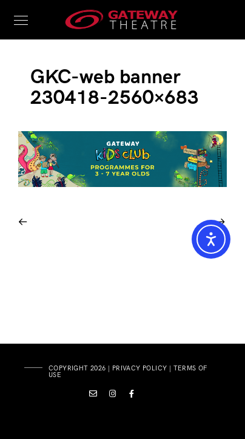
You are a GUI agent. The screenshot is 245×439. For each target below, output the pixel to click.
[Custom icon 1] (93, 396)
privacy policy (139, 368)
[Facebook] (132, 396)
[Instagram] (113, 396)
